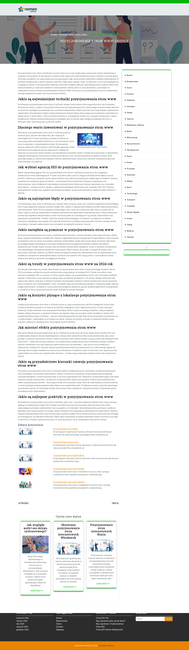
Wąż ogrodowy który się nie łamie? (110, 609)
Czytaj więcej (35, 590)
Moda (131, 134)
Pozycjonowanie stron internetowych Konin (101, 529)
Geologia (132, 112)
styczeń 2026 (22, 614)
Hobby (131, 118)
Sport (131, 183)
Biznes (132, 85)
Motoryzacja (134, 139)
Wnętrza (132, 220)
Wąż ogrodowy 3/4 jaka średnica (109, 611)
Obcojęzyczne (134, 150)
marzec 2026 (21, 609)
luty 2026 (20, 611)
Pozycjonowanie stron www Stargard (68, 482)
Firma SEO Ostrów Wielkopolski (109, 617)
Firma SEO (100, 614)
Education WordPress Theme (94, 646)
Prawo (131, 161)
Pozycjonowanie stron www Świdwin (68, 469)
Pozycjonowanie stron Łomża (65, 442)
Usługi (131, 215)
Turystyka (132, 199)
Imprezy (132, 123)
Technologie (134, 188)
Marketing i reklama (73, 35)
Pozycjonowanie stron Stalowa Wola (68, 455)
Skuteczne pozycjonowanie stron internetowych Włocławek (68, 531)
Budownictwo (134, 91)
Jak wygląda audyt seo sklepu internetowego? (35, 528)
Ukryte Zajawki (134, 204)
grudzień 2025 (22, 617)
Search (168, 607)
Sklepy (131, 177)
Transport (133, 193)
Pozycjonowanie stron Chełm (65, 429)
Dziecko (132, 102)
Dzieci (131, 96)
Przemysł (132, 166)
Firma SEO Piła (102, 606)
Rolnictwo (133, 172)
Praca (131, 156)
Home (54, 35)
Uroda (131, 210)
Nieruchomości (135, 145)
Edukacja (132, 107)
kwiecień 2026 (22, 606)
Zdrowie (132, 226)
